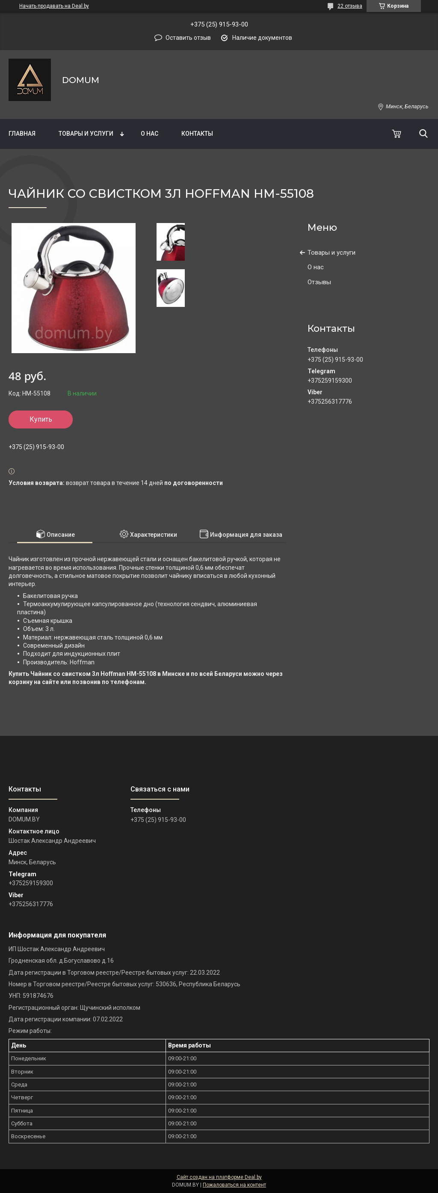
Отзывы (319, 282)
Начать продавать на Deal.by (54, 6)
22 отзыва (349, 6)
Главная (22, 133)
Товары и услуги (86, 133)
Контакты (197, 133)
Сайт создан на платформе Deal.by (219, 1177)
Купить (41, 419)
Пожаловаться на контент (234, 1185)
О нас (149, 133)
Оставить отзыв (188, 37)
